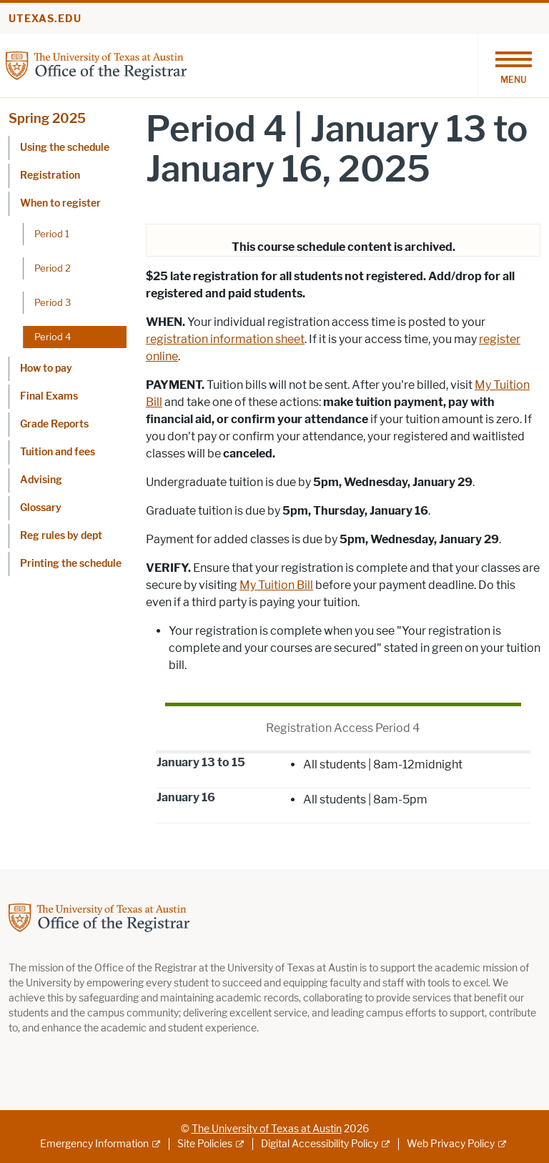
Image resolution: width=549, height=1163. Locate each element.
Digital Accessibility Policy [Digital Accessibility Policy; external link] (319, 1144)
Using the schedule (64, 148)
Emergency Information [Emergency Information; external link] (94, 1144)
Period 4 (52, 336)
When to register (60, 203)
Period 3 (52, 302)
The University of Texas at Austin (267, 1129)
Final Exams (49, 396)
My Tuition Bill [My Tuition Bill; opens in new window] (276, 585)
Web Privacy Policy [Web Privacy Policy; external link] (451, 1144)
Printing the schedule (71, 564)
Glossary (40, 508)
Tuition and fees (57, 452)
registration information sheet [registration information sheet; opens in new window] (225, 339)
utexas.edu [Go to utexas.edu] (45, 19)
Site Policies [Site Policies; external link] (204, 1144)
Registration (50, 175)
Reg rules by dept (61, 536)
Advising (41, 480)
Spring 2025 (47, 119)
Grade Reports (54, 424)
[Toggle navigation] (513, 65)
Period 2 (52, 268)
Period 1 (51, 233)
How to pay (46, 368)
